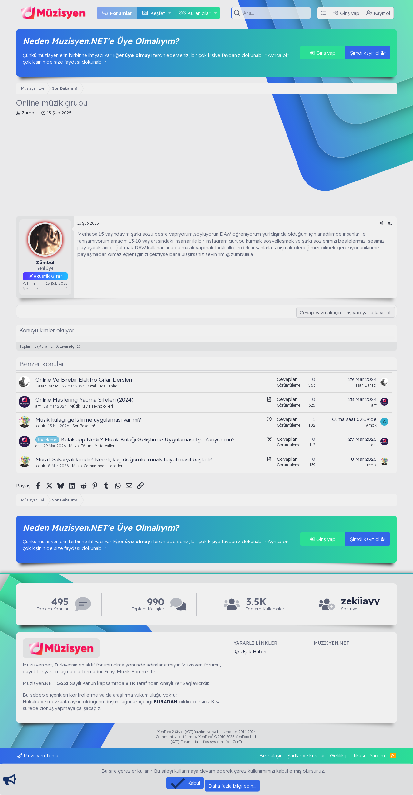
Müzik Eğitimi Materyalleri (92, 445)
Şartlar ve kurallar (306, 755)
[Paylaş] (381, 223)
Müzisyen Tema (37, 755)
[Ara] (277, 13)
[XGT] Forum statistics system (206, 741)
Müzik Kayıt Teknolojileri (91, 406)
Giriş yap (323, 53)
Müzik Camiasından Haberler (97, 465)
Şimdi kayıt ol (368, 53)
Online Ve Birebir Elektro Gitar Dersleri (83, 379)
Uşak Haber (253, 651)
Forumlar (121, 13)
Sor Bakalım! (83, 425)
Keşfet (157, 13)
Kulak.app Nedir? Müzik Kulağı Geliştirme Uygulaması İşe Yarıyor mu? (148, 439)
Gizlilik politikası (347, 755)
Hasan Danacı (47, 386)
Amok (371, 425)
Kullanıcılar (198, 13)
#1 (390, 223)
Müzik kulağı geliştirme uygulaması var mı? (88, 419)
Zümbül (30, 112)
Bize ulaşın (271, 755)
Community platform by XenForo (206, 736)
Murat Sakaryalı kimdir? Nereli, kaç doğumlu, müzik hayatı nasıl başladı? (123, 459)
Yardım (377, 755)
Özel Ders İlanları (103, 386)
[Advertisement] (206, 167)
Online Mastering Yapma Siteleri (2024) (84, 399)
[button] (169, 13)
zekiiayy (360, 601)
